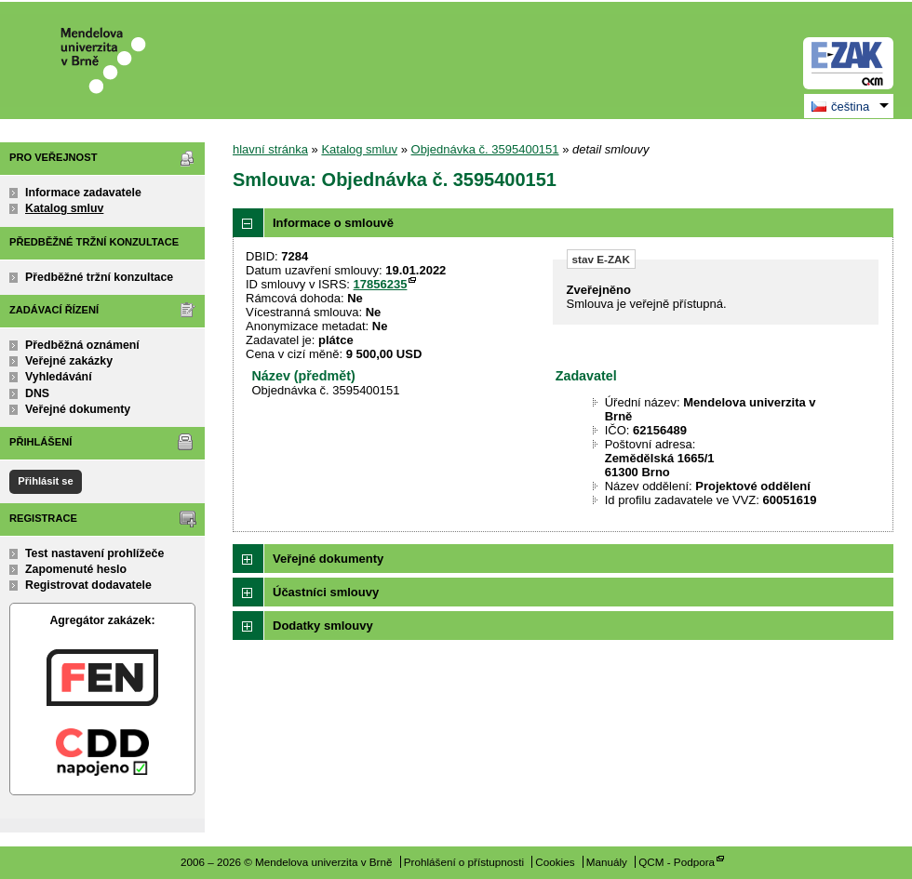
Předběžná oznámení (82, 345)
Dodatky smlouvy (323, 626)
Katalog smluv (64, 208)
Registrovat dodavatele (88, 585)
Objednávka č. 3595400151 (485, 149)
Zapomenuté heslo (76, 569)
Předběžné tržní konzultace (99, 277)
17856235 (381, 284)
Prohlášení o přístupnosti (464, 862)
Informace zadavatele (83, 192)
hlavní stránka (270, 149)
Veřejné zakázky (69, 360)
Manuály (606, 862)
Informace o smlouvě (333, 223)
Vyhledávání (58, 376)
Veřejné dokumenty (77, 409)
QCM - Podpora (676, 862)
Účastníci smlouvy (326, 592)
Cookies (554, 862)
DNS (37, 393)
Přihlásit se (45, 480)
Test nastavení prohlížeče (94, 553)
